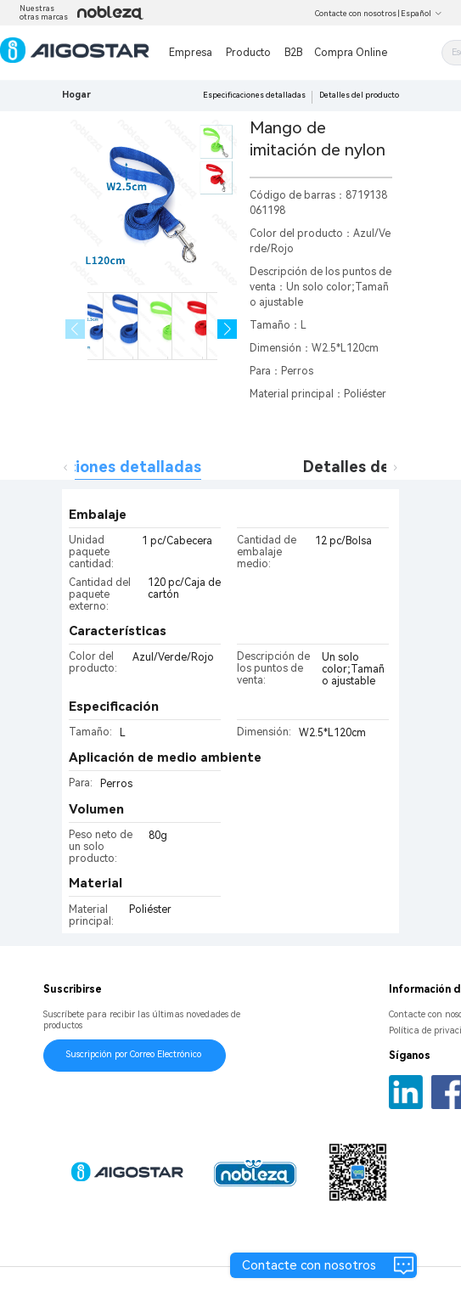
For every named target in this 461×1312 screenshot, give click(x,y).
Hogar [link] (76, 94)
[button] (227, 329)
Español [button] (421, 13)
